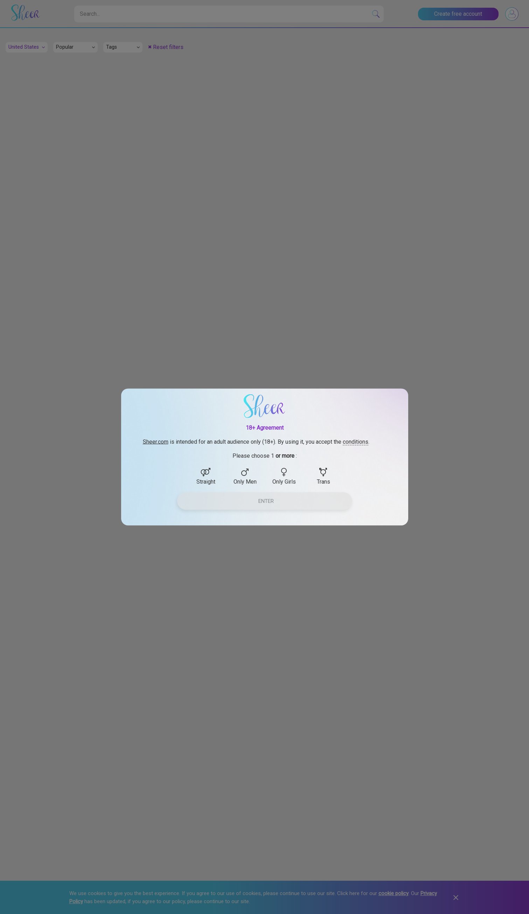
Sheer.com (155, 441)
